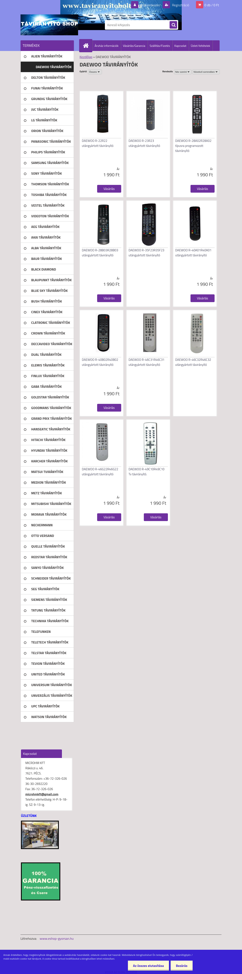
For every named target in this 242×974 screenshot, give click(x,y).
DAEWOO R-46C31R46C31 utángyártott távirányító (147, 362)
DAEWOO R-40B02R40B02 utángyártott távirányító (100, 362)
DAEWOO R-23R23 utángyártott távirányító (144, 143)
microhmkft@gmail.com (41, 794)
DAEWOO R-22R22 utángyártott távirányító (97, 143)
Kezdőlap (86, 56)
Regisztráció (180, 5)
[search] (173, 25)
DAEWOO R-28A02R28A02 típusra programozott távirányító (193, 145)
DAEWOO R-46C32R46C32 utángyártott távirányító (193, 362)
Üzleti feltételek (200, 45)
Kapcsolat (180, 45)
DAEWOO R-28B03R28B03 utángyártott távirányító (100, 253)
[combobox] (183, 71)
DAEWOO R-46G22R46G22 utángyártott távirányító (100, 472)
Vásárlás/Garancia (134, 45)
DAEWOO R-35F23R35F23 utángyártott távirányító (146, 253)
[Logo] (49, 24)
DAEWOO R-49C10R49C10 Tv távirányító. (147, 472)
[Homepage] (87, 45)
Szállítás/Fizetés (160, 45)
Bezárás (181, 965)
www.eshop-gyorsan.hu (57, 938)
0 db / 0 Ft (212, 5)
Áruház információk (106, 45)
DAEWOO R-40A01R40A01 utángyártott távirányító (193, 253)
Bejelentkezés (150, 5)
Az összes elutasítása (148, 965)
